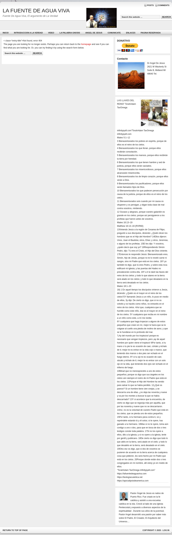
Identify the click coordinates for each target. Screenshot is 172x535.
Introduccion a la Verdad (28, 33)
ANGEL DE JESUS (93, 33)
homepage (86, 44)
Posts (150, 5)
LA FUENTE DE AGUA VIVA (36, 10)
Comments (163, 5)
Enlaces (130, 33)
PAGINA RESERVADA (151, 33)
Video (51, 33)
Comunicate (114, 33)
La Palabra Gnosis (69, 33)
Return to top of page (15, 530)
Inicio (6, 33)
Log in (166, 530)
